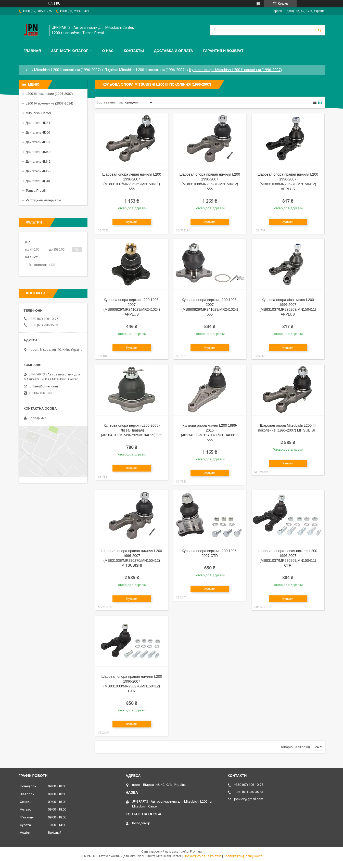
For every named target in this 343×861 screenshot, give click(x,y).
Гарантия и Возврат (223, 51)
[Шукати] (319, 30)
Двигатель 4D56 (38, 132)
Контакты (134, 51)
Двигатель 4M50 (38, 171)
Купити (131, 222)
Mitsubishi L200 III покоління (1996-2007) (67, 70)
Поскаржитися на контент (202, 856)
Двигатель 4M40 (38, 152)
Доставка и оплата (173, 51)
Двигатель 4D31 (38, 142)
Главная (32, 51)
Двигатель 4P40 (38, 181)
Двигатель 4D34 (38, 123)
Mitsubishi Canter (38, 113)
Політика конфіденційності (243, 856)
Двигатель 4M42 (38, 161)
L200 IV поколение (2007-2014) (49, 103)
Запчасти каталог (69, 51)
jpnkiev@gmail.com (43, 386)
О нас (108, 51)
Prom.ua (196, 851)
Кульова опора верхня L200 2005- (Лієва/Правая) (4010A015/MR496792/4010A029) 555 (131, 430)
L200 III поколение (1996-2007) (49, 94)
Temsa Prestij (36, 190)
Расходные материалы (43, 200)
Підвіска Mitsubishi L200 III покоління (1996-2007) (145, 70)
